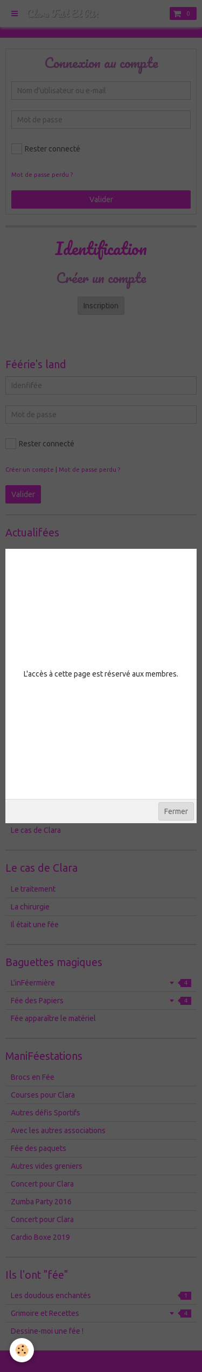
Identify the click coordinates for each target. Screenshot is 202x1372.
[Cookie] (22, 1350)
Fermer (176, 811)
